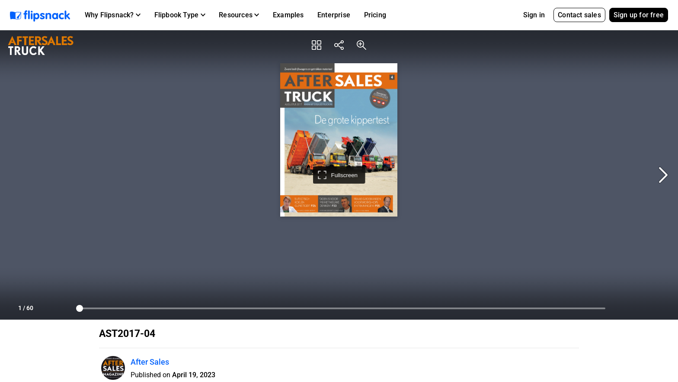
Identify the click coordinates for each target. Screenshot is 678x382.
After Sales (150, 361)
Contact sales (579, 15)
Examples (288, 15)
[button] (112, 15)
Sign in (534, 15)
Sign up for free (639, 15)
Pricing (375, 15)
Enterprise (333, 15)
